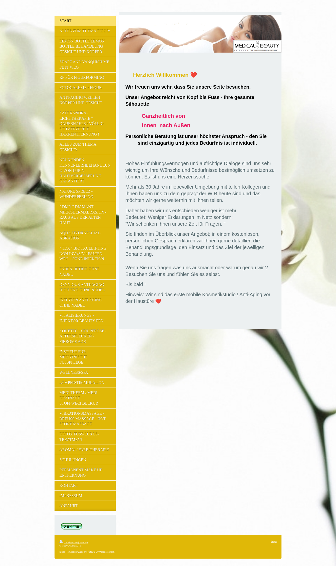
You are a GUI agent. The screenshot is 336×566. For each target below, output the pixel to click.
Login (274, 541)
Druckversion (68, 542)
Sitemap (83, 542)
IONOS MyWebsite (97, 552)
